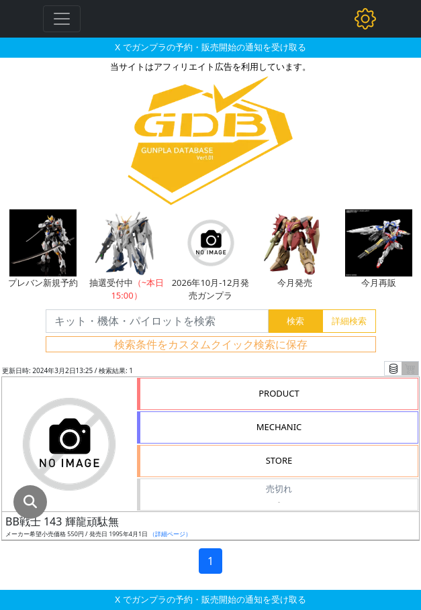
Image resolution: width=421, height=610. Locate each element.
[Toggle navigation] (62, 18)
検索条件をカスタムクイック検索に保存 (211, 344)
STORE (279, 460)
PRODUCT (279, 393)
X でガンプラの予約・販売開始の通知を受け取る (210, 47)
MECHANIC (279, 427)
